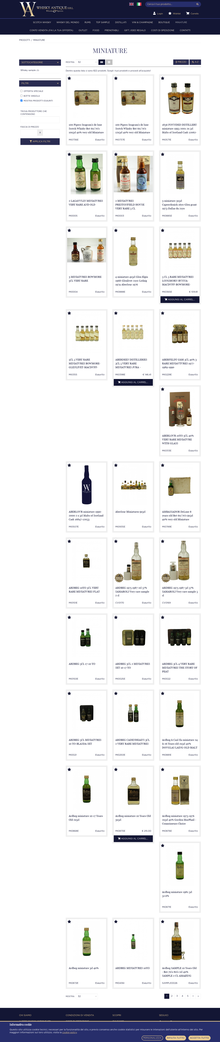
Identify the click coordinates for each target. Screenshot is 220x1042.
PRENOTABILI (112, 30)
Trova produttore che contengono (33, 112)
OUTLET (83, 30)
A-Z (195, 62)
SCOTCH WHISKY (42, 23)
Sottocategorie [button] (40, 62)
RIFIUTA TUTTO (175, 1038)
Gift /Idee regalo (135, 30)
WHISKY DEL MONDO (67, 23)
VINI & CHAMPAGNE (142, 23)
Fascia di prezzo (29, 127)
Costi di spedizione (162, 30)
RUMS (88, 23)
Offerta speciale (31, 91)
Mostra (70, 62)
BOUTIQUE (164, 23)
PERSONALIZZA (152, 1038)
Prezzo (181, 62)
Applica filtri (40, 141)
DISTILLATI (121, 23)
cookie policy (69, 1032)
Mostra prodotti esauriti (36, 100)
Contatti (185, 30)
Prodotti (24, 40)
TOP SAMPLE (103, 23)
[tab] (40, 62)
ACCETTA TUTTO (199, 1038)
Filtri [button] (40, 83)
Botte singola (30, 96)
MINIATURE (181, 23)
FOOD (96, 30)
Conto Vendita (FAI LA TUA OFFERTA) (51, 30)
